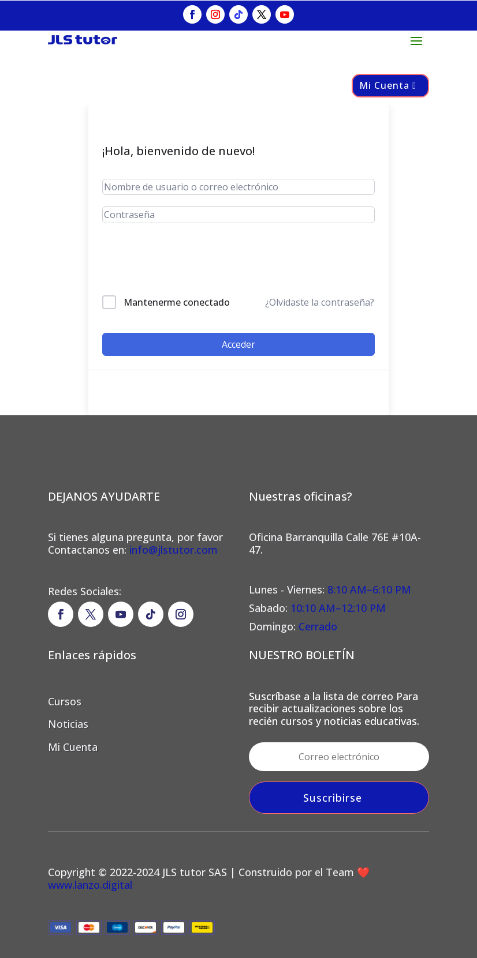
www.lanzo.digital (90, 885)
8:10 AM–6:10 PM (368, 589)
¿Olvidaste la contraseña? (319, 302)
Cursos (64, 701)
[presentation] (180, 261)
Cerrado (318, 626)
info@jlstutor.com (173, 550)
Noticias (68, 724)
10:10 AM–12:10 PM (338, 608)
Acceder (238, 344)
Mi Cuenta (384, 85)
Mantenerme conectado (177, 302)
